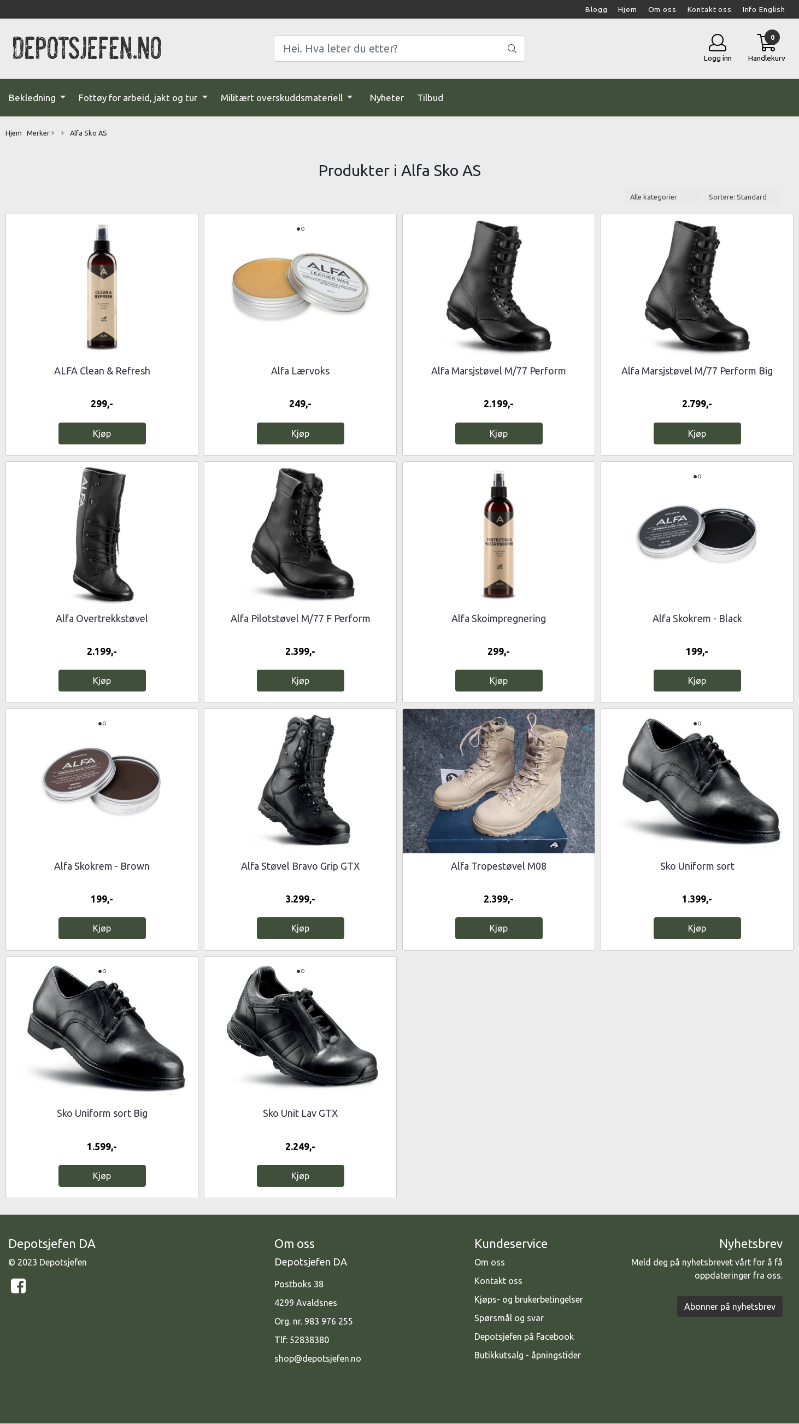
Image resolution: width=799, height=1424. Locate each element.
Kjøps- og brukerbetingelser (528, 1299)
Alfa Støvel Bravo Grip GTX (300, 865)
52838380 (309, 1340)
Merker (40, 133)
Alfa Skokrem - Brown (102, 865)
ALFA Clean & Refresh (102, 370)
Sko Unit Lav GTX (300, 1112)
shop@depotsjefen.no (317, 1358)
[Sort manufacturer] (663, 197)
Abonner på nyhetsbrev (730, 1306)
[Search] (400, 49)
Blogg (596, 9)
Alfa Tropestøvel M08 (499, 865)
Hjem (627, 9)
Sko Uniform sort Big (102, 1112)
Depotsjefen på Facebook (524, 1336)
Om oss (662, 9)
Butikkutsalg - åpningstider (527, 1355)
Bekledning (33, 97)
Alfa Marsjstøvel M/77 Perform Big (697, 370)
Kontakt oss (710, 9)
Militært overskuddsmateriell (283, 97)
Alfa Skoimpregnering (498, 618)
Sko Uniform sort (697, 865)
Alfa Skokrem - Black (697, 618)
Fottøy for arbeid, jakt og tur (139, 97)
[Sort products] (741, 197)
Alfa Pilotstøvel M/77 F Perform (301, 618)
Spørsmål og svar (509, 1318)
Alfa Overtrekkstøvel (102, 618)
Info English (764, 9)
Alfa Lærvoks (300, 370)
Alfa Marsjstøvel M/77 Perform (498, 370)
